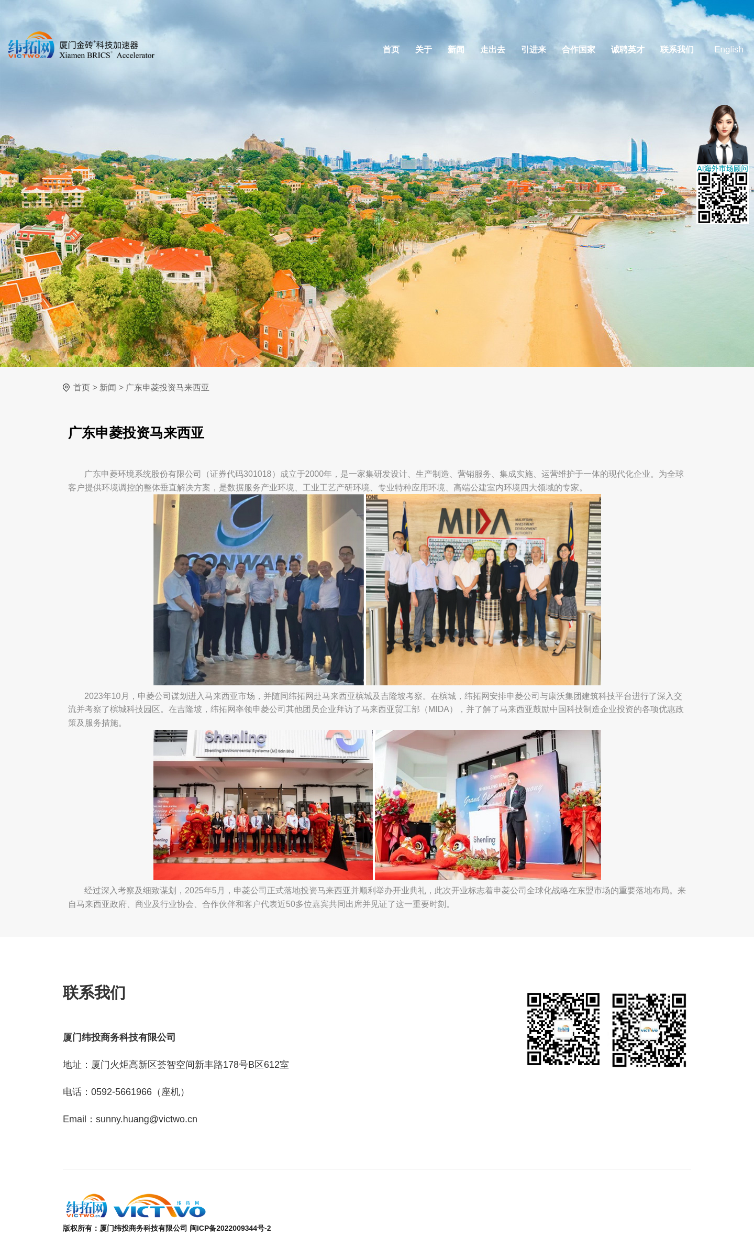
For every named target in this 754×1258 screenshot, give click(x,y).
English (729, 49)
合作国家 (578, 49)
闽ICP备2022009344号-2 (230, 1228)
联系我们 (677, 49)
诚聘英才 (628, 49)
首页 (391, 49)
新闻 (456, 49)
